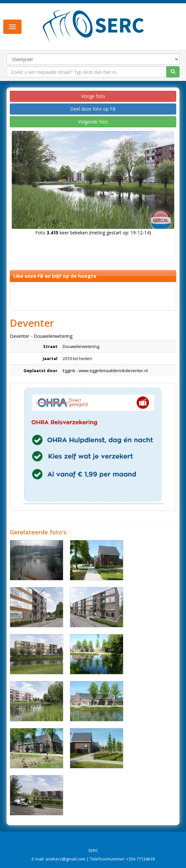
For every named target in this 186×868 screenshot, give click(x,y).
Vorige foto (93, 96)
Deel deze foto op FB (93, 109)
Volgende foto (93, 121)
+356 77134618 (140, 859)
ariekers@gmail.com (65, 859)
